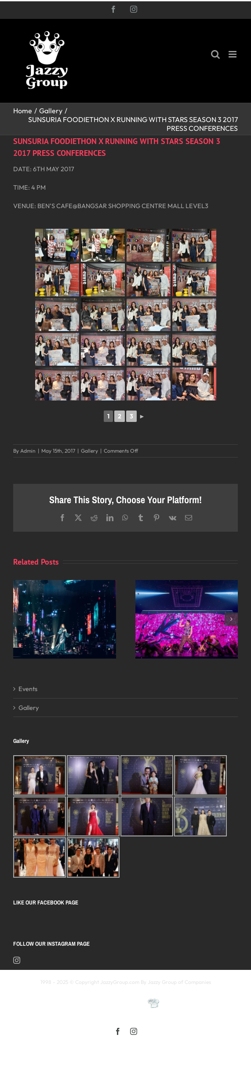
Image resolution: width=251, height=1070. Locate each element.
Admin (28, 450)
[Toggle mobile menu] (233, 54)
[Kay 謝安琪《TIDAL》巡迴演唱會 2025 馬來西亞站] (64, 584)
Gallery (89, 450)
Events (27, 689)
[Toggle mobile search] (215, 54)
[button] (19, 619)
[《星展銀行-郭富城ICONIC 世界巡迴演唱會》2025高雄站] (186, 584)
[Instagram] (16, 960)
